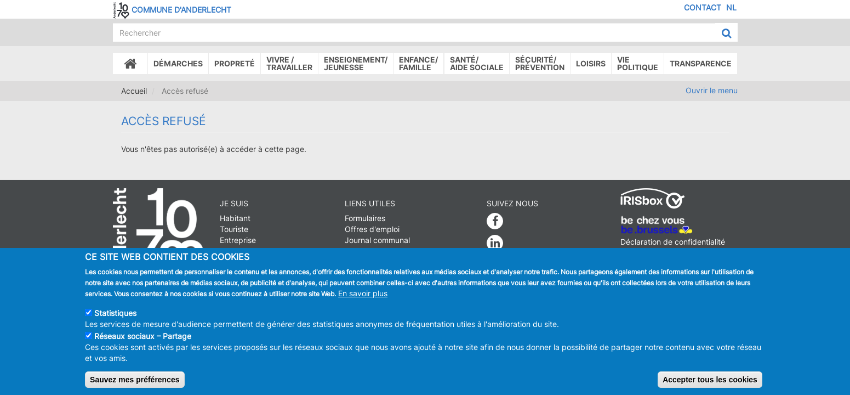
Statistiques (115, 319)
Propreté (234, 63)
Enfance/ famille (418, 63)
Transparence (701, 63)
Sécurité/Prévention (539, 63)
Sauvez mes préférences (134, 386)
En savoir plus (362, 299)
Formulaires (365, 218)
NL (731, 7)
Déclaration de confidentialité (672, 241)
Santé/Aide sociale (477, 63)
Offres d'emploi (372, 229)
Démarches (178, 63)
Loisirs (591, 63)
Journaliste (239, 251)
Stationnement (371, 251)
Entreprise (238, 240)
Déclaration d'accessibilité (667, 252)
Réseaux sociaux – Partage (142, 342)
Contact (702, 7)
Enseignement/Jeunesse (355, 63)
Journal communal (377, 240)
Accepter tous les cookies (710, 386)
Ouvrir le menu (712, 90)
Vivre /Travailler (289, 63)
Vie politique (637, 63)
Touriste (234, 229)
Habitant (235, 218)
